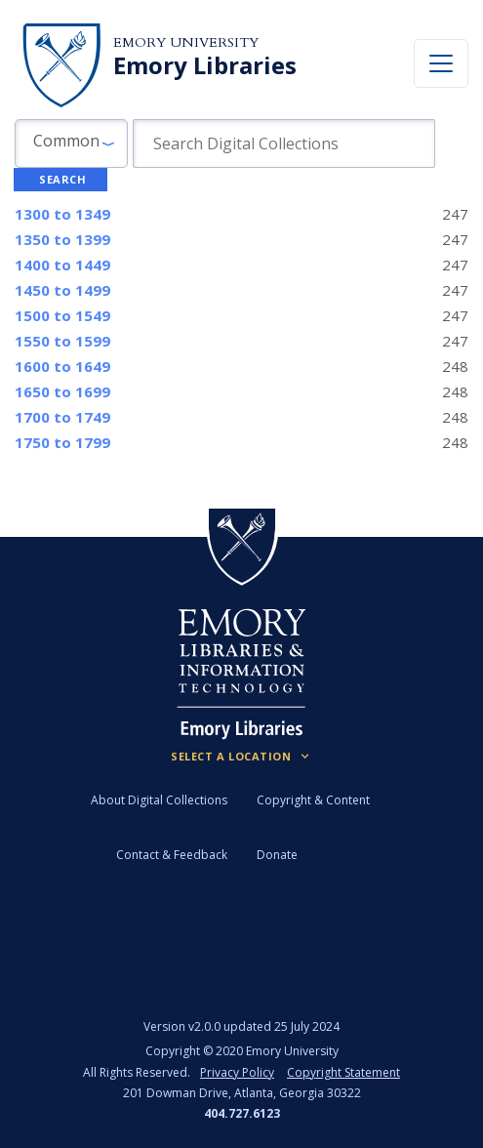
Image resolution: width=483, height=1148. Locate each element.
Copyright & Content (313, 800)
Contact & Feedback (171, 854)
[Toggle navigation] (441, 63)
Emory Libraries (205, 65)
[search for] (284, 143)
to (62, 214)
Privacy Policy (237, 1072)
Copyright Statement (343, 1072)
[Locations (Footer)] (241, 756)
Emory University (186, 42)
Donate (277, 854)
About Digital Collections (159, 800)
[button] (71, 143)
